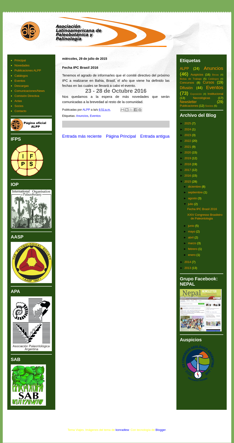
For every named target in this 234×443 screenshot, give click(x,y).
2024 (188, 129)
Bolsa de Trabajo (191, 78)
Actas (18, 101)
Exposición (196, 94)
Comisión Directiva (26, 96)
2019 (188, 158)
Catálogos (21, 75)
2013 (188, 268)
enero (192, 255)
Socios (18, 106)
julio (191, 204)
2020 (188, 152)
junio (191, 225)
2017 (188, 170)
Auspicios (197, 74)
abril (191, 237)
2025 (188, 123)
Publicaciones (189, 105)
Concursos (187, 82)
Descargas (21, 86)
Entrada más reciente (82, 136)
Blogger (161, 430)
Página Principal (121, 136)
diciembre (195, 186)
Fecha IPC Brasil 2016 (202, 209)
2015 (188, 181)
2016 (188, 175)
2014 (188, 262)
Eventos (95, 116)
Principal (20, 60)
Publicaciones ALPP (27, 70)
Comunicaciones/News (29, 91)
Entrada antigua (155, 136)
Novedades (21, 65)
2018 (188, 164)
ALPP (184, 69)
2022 (188, 140)
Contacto (20, 111)
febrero (193, 249)
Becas (215, 75)
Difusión (186, 88)
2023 (188, 135)
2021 (188, 146)
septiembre (196, 192)
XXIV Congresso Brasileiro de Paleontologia (204, 216)
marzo (192, 243)
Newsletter (188, 102)
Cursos (208, 82)
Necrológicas (201, 98)
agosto (193, 198)
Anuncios (82, 116)
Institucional (215, 94)
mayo (192, 231)
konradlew (122, 430)
